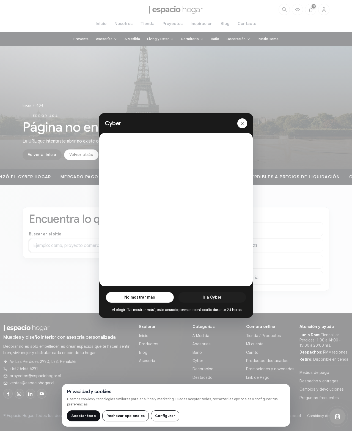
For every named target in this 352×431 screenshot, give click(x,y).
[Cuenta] (323, 9)
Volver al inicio (42, 154)
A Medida (201, 335)
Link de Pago (258, 377)
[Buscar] (284, 9)
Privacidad (292, 415)
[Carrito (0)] (310, 9)
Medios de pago (314, 372)
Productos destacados (267, 360)
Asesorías (202, 343)
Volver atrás (81, 154)
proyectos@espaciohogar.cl (35, 375)
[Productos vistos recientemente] (297, 9)
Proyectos (173, 23)
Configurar (165, 415)
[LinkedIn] (30, 393)
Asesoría (147, 360)
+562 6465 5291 (24, 368)
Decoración (203, 368)
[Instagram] (19, 393)
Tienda (148, 23)
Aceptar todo (83, 415)
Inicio (101, 23)
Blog (225, 23)
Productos (148, 343)
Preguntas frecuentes (319, 397)
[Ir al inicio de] (176, 9)
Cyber (198, 360)
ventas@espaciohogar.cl (32, 382)
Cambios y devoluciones (321, 389)
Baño (197, 352)
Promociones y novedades (270, 368)
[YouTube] (41, 393)
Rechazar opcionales (125, 415)
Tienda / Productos (263, 335)
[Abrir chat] (337, 416)
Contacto (247, 23)
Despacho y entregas (319, 381)
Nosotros (123, 23)
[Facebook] (8, 393)
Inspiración (202, 23)
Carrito (252, 352)
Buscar (176, 246)
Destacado (203, 377)
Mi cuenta (254, 343)
